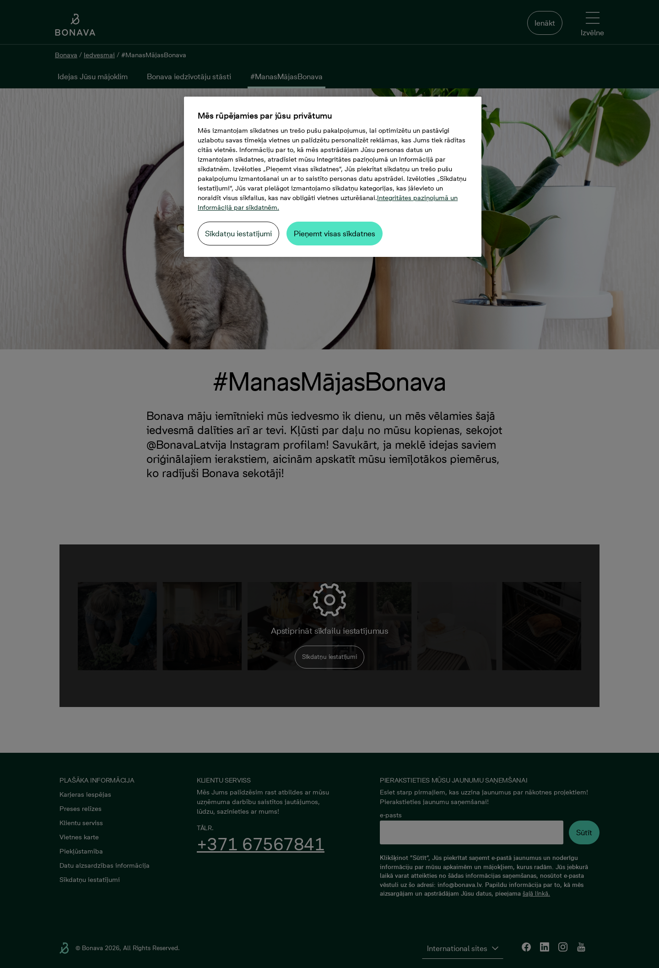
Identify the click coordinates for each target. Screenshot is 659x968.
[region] (332, 177)
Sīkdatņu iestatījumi (238, 233)
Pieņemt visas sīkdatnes (334, 233)
